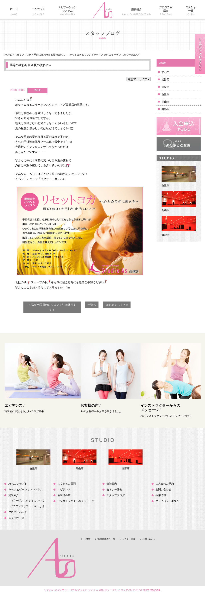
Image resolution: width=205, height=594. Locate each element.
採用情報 (161, 495)
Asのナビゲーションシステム (25, 489)
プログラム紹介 (17, 512)
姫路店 (165, 79)
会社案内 (112, 483)
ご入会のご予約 (165, 483)
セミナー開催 (114, 489)
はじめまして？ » (117, 304)
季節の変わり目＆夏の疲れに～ (31, 65)
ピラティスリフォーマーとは (27, 506)
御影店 (165, 109)
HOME (8, 54)
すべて (165, 72)
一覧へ (91, 304)
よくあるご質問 (66, 483)
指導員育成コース (106, 539)
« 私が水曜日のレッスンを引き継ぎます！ (52, 307)
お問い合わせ (163, 489)
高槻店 (165, 86)
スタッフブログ (22, 54)
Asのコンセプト (17, 483)
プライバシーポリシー (169, 501)
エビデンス (63, 489)
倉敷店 (165, 94)
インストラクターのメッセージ (75, 501)
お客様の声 (63, 495)
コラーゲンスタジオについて (27, 500)
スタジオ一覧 (16, 517)
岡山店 (165, 101)
